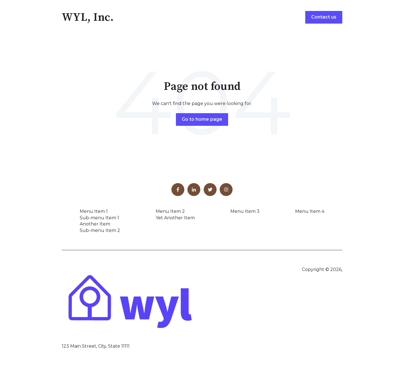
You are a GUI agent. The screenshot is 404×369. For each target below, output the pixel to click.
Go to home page (202, 119)
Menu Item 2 (170, 211)
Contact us (323, 17)
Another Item (95, 224)
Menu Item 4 (309, 211)
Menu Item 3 (245, 211)
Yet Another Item (175, 217)
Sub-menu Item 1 (99, 217)
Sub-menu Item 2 (100, 230)
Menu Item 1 (94, 211)
